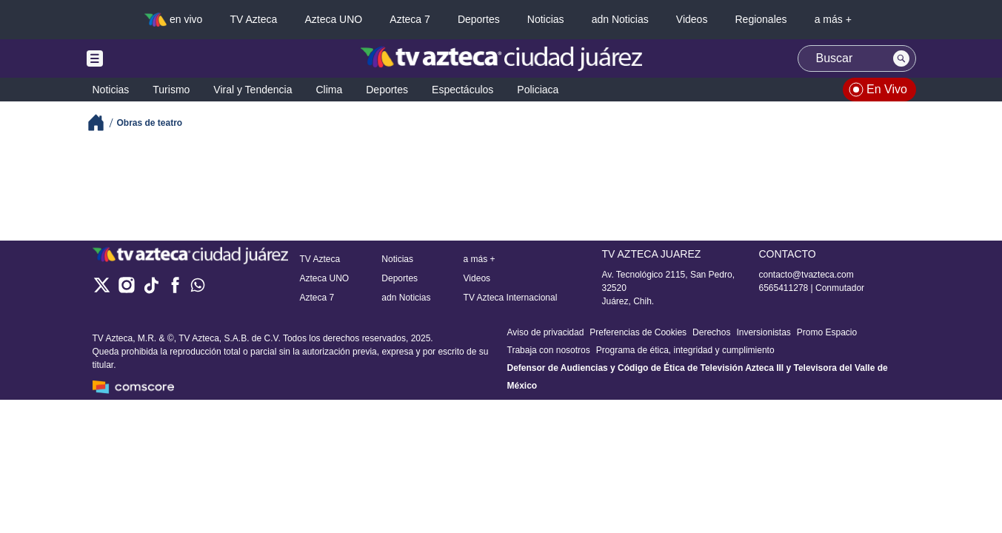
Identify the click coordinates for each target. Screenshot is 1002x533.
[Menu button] (146, 58)
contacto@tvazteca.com (806, 274)
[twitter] (102, 290)
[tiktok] (150, 290)
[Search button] (901, 58)
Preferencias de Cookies (638, 332)
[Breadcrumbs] (102, 122)
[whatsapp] (197, 288)
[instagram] (126, 290)
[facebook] (175, 290)
